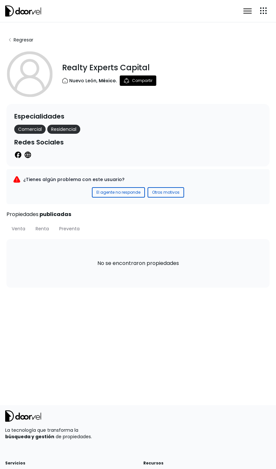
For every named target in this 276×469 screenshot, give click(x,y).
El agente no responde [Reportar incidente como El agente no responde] (118, 192)
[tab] (18, 228)
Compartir (138, 81)
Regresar (20, 40)
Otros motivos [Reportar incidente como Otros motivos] (166, 192)
